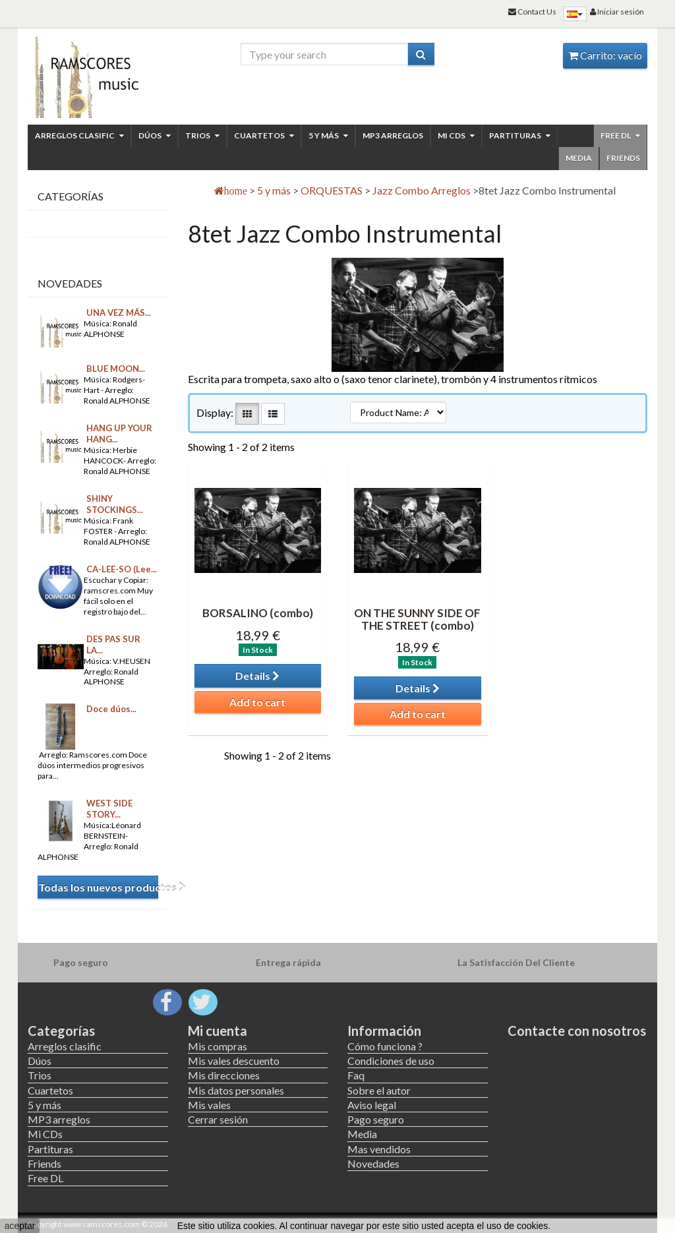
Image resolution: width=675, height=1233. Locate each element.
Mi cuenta (217, 1030)
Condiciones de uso (390, 1060)
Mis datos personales (236, 1090)
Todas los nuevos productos (98, 887)
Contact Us (532, 11)
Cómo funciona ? (385, 1046)
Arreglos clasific (79, 135)
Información (384, 1030)
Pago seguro (375, 1119)
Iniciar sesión (617, 11)
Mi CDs (456, 135)
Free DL (620, 135)
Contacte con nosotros (577, 1030)
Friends (623, 158)
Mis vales (209, 1104)
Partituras (519, 135)
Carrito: (605, 55)
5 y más (328, 135)
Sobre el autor (379, 1090)
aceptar (20, 1225)
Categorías (61, 1030)
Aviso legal (371, 1104)
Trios (202, 135)
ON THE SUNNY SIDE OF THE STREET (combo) (417, 619)
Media (579, 158)
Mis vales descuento (233, 1060)
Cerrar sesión (218, 1119)
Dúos (154, 135)
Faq (356, 1075)
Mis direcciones (224, 1075)
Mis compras (217, 1046)
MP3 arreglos (393, 135)
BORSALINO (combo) (257, 613)
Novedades (70, 283)
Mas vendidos (379, 1149)
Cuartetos (264, 135)
